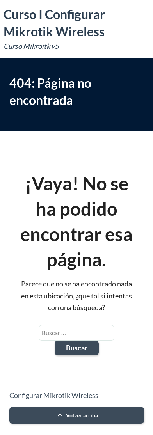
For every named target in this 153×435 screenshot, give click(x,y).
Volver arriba (76, 415)
